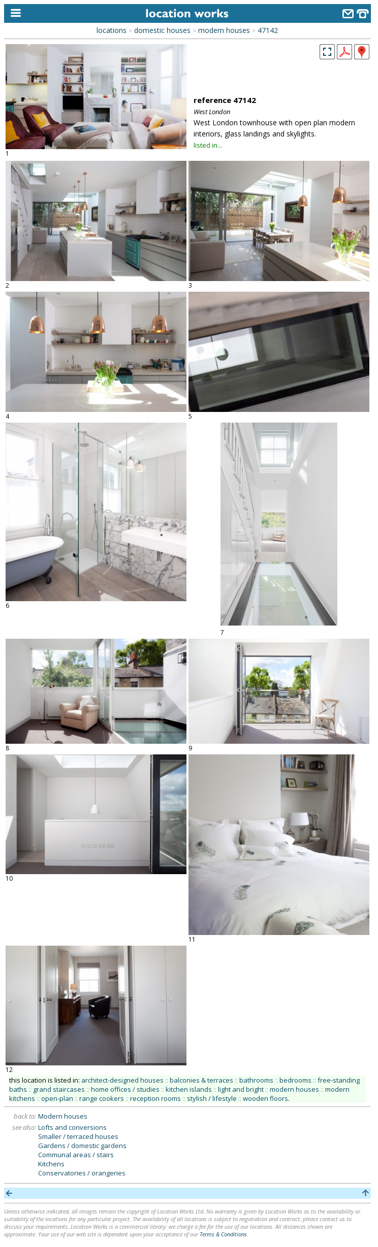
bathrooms (256, 1080)
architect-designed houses (122, 1080)
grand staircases (59, 1089)
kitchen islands (189, 1089)
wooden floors (265, 1098)
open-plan (57, 1098)
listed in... (208, 145)
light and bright (241, 1089)
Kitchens (51, 1163)
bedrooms (295, 1080)
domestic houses (162, 30)
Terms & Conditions (223, 1234)
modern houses (224, 30)
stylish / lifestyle (212, 1098)
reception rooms (155, 1098)
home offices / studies (125, 1089)
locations (112, 30)
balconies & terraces (201, 1080)
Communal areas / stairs (76, 1154)
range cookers (101, 1098)
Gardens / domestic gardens (82, 1145)
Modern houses (62, 1116)
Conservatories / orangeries (81, 1172)
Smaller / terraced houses (78, 1136)
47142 (268, 30)
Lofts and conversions (72, 1127)
